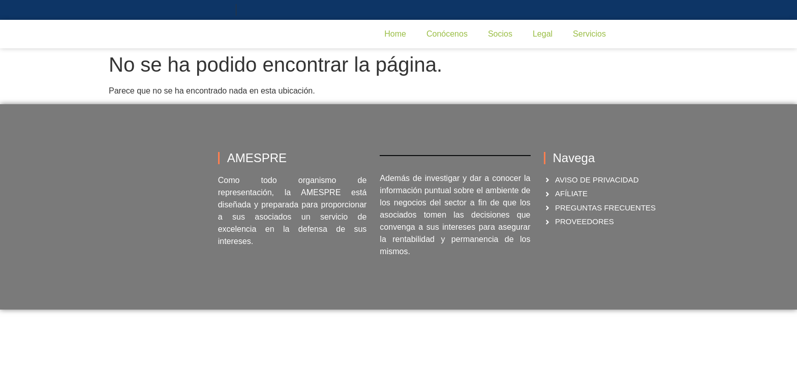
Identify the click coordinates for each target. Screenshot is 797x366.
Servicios (589, 33)
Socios (500, 33)
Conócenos (447, 33)
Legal (543, 33)
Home (395, 33)
